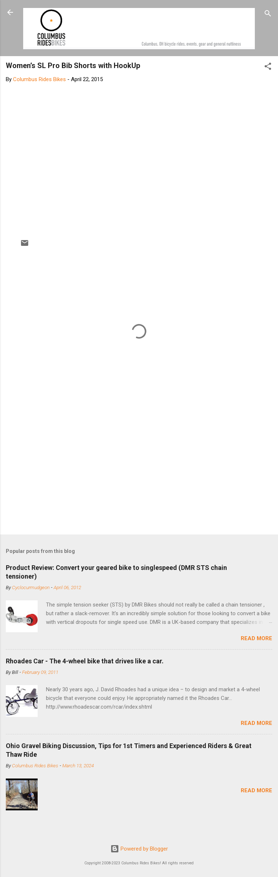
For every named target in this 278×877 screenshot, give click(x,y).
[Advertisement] (139, 472)
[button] (268, 67)
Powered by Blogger (139, 848)
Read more (256, 638)
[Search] (268, 15)
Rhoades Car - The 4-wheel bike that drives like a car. (85, 661)
